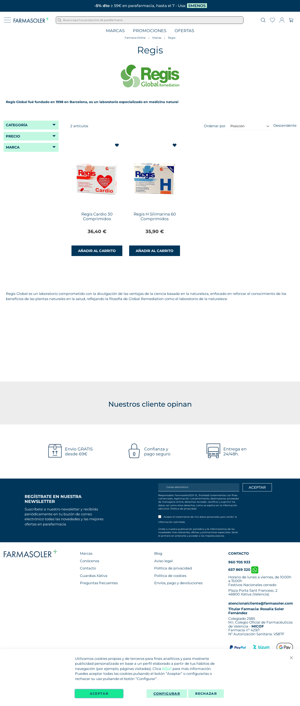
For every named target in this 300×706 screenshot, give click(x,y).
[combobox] (150, 20)
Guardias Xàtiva (93, 575)
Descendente (284, 125)
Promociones (149, 31)
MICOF (257, 626)
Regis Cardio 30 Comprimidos (96, 216)
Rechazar (206, 693)
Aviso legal (163, 561)
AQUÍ (167, 668)
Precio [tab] (13, 136)
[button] (117, 145)
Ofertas (184, 31)
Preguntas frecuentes (99, 583)
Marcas (115, 31)
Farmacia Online (135, 37)
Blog (158, 553)
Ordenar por (214, 126)
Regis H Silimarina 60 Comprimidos (155, 216)
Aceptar (99, 693)
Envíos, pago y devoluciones (178, 583)
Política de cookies (170, 575)
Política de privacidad (183, 508)
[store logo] (31, 20)
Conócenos (89, 561)
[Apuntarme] (257, 487)
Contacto (88, 568)
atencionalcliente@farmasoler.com (260, 603)
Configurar (167, 693)
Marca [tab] (12, 147)
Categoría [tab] (16, 125)
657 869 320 (243, 569)
